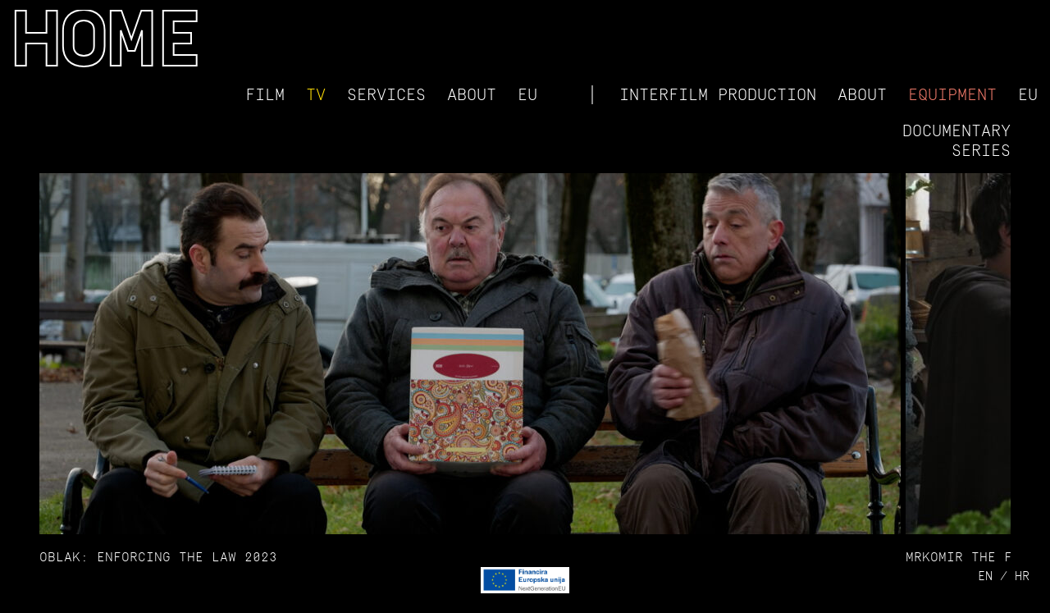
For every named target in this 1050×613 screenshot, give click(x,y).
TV (316, 94)
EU (527, 94)
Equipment (952, 94)
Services (386, 94)
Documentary (956, 130)
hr (1022, 576)
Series (981, 150)
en (985, 576)
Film (265, 94)
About (471, 94)
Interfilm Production (717, 94)
